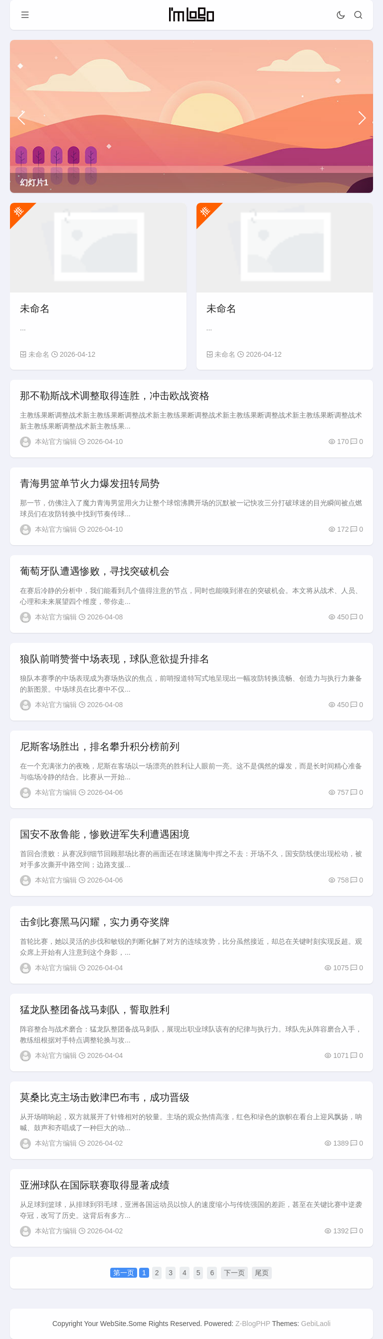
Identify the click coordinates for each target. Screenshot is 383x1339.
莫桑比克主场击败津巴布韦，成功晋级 (105, 1097)
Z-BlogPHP (252, 1324)
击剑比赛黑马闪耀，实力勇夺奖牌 (95, 921)
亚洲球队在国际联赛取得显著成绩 (95, 1185)
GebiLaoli (316, 1324)
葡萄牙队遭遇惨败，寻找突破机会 (95, 571)
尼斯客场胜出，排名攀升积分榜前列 (100, 746)
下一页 (234, 1273)
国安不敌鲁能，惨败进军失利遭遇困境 (105, 834)
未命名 (35, 308)
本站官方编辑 (56, 442)
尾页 (262, 1273)
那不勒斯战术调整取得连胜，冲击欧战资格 (114, 395)
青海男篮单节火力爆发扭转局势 (90, 483)
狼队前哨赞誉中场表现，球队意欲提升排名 (114, 658)
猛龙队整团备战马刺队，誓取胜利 (95, 1009)
